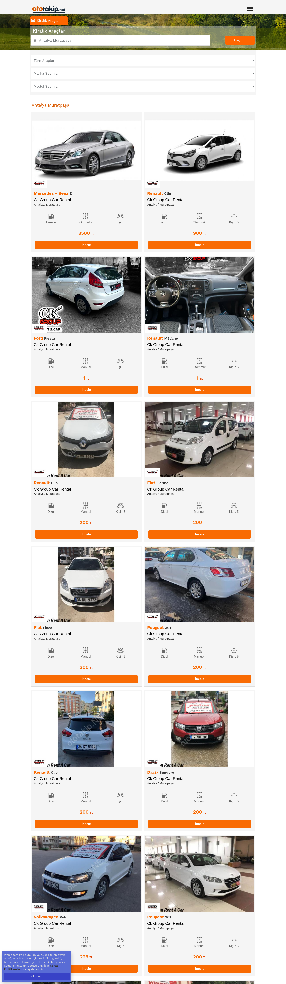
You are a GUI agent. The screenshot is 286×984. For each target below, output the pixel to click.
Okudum (37, 976)
